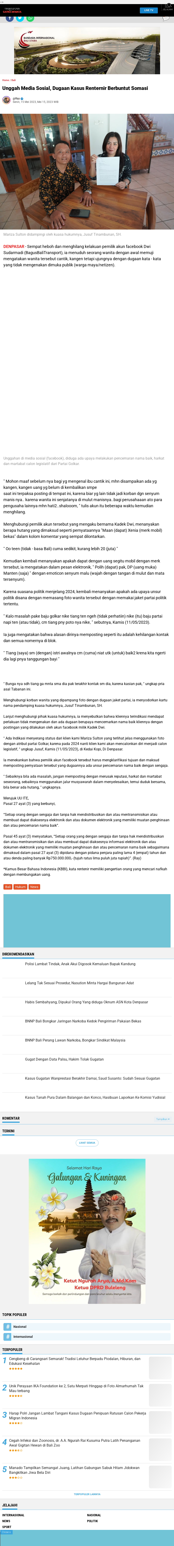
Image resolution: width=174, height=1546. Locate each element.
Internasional (23, 1336)
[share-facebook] (10, 18)
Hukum (20, 887)
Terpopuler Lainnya (87, 1494)
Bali (13, 80)
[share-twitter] (20, 18)
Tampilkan (162, 1119)
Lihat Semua (87, 1142)
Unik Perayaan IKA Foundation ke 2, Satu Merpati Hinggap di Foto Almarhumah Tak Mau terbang (76, 1388)
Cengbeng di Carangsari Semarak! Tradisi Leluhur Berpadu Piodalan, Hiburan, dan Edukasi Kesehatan (74, 1361)
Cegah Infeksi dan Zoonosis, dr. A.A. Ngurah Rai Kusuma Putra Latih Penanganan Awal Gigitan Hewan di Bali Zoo (74, 1442)
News (34, 887)
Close (6, 1532)
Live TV (147, 10)
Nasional (19, 1326)
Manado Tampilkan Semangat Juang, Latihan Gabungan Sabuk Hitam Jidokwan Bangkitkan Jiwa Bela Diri (74, 1470)
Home (5, 80)
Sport (6, 1527)
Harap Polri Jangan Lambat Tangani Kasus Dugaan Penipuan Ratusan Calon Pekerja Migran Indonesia (77, 1415)
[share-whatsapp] (30, 18)
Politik (92, 1521)
